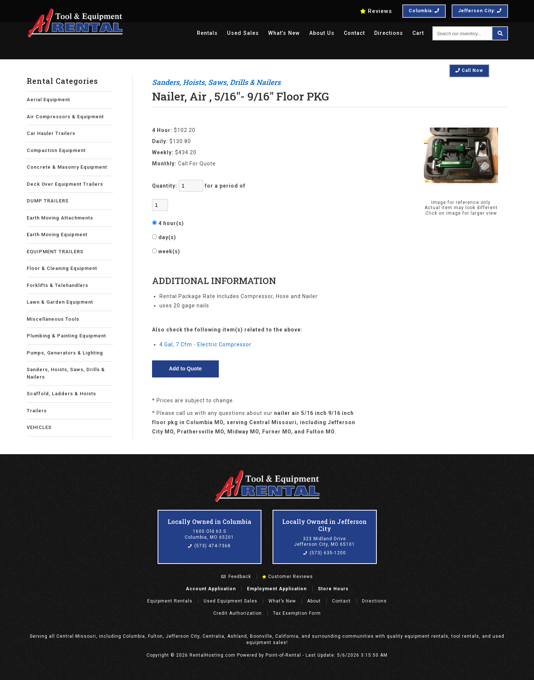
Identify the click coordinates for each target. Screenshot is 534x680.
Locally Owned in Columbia (209, 521)
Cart (417, 34)
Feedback (236, 576)
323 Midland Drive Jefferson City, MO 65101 (324, 541)
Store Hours (333, 588)
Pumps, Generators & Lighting (65, 353)
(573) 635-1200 (324, 552)
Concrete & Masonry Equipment (67, 167)
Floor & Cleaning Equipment (62, 268)
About (314, 601)
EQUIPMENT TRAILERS (55, 251)
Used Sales (233, 34)
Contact (350, 34)
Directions (386, 34)
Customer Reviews (287, 576)
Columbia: (424, 10)
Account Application (211, 588)
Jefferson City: (480, 10)
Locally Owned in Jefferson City (324, 525)
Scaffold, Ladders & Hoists (61, 393)
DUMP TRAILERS (48, 201)
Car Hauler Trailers (51, 133)
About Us (316, 34)
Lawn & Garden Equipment (60, 302)
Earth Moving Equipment (57, 234)
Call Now (469, 70)
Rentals (196, 34)
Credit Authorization (237, 613)
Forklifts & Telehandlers (57, 285)
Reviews (376, 11)
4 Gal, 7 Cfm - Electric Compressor (205, 344)
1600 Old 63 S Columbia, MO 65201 (209, 534)
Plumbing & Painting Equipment (66, 336)
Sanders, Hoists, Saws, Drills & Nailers (66, 373)
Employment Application (277, 588)
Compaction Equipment (56, 150)
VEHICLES (39, 427)
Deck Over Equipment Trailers (65, 184)
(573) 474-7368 (209, 545)
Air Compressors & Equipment (65, 116)
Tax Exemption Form (297, 613)
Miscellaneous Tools (53, 319)
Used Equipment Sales (230, 601)
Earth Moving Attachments (60, 218)
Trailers (37, 410)
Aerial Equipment (48, 99)
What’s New (276, 34)
